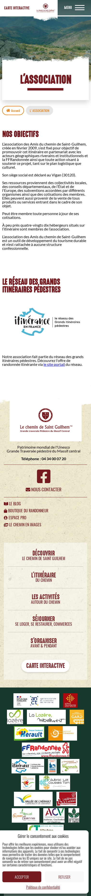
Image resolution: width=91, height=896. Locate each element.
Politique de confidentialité (43, 887)
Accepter (22, 877)
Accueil (13, 110)
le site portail (54, 364)
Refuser (64, 877)
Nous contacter (43, 489)
